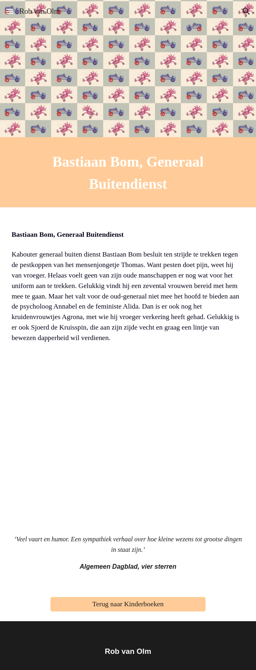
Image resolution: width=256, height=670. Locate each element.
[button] (9, 11)
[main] (128, 172)
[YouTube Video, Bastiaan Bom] (128, 447)
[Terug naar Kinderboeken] (128, 604)
